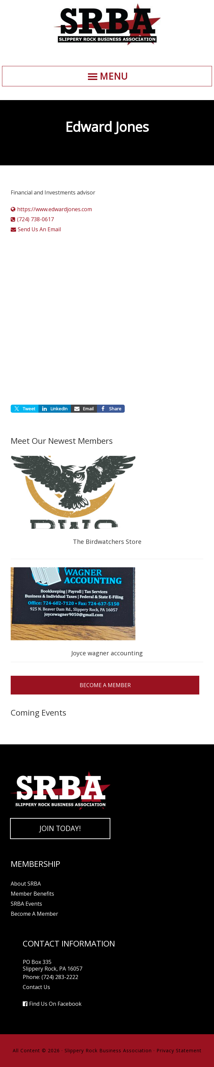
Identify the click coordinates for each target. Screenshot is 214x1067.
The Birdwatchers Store (107, 542)
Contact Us (36, 987)
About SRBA (26, 883)
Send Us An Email (39, 229)
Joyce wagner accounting (107, 653)
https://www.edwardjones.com (54, 209)
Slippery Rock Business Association (107, 24)
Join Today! (60, 828)
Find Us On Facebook (55, 1003)
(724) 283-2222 (59, 977)
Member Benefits (32, 893)
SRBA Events (26, 903)
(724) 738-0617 (35, 219)
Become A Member (105, 685)
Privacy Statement (179, 1050)
